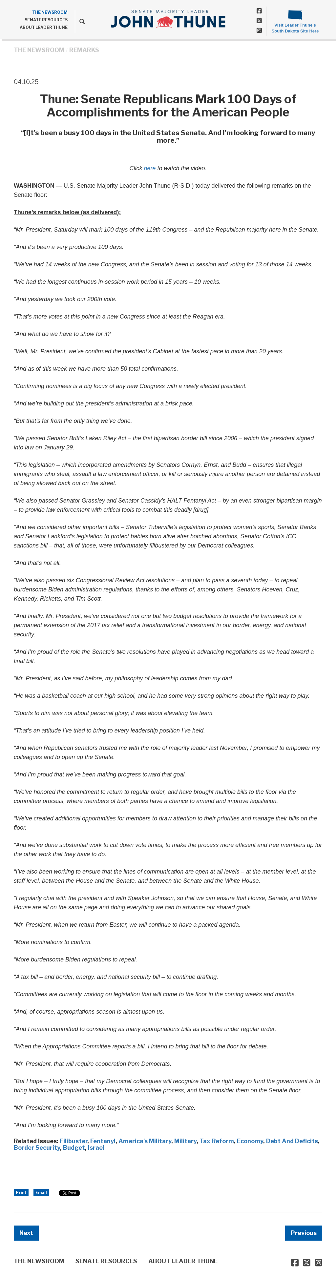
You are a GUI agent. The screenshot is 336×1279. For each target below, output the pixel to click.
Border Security (37, 1147)
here (150, 168)
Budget (74, 1147)
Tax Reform (217, 1141)
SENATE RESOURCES (46, 19)
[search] (80, 21)
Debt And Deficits (292, 1141)
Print (21, 1192)
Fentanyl (103, 1141)
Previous (304, 1232)
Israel (96, 1147)
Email (41, 1192)
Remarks (84, 50)
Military (185, 1141)
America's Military (144, 1141)
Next (26, 1232)
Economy (250, 1141)
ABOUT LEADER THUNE (44, 27)
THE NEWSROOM (50, 12)
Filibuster (73, 1141)
